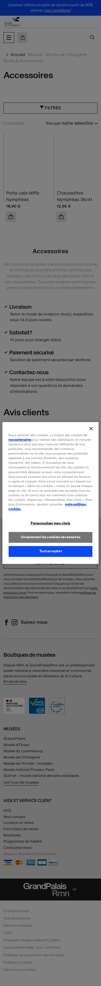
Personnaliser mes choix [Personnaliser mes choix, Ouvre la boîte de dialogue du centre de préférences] (50, 523)
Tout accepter (50, 551)
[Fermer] (91, 429)
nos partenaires (19, 439)
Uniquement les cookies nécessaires (50, 537)
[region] (50, 493)
